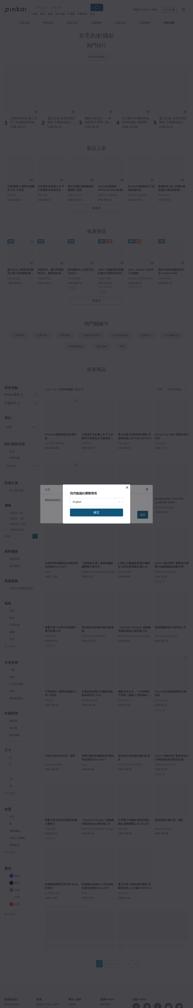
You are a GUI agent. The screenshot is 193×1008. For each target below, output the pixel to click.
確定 (96, 512)
